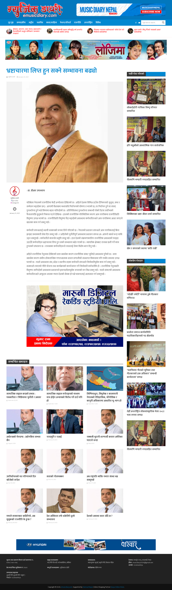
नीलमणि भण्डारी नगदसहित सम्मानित (143, 179)
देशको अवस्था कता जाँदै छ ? (99, 516)
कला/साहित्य (51, 22)
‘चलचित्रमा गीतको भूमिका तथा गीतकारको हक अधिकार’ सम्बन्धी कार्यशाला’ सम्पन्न (142, 373)
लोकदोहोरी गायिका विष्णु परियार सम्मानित (142, 109)
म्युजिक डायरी (11, 77)
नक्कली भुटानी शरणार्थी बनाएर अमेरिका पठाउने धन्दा (105, 438)
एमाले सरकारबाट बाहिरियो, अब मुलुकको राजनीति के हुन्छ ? (20, 517)
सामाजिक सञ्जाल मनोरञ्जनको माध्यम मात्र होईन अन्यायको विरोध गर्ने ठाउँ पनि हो (64, 397)
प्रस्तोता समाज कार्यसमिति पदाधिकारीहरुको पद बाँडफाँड (140, 334)
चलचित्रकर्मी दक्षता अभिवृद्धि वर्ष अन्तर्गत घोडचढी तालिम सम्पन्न (90, 31)
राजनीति (77, 22)
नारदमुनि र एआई (54, 437)
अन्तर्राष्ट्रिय (88, 22)
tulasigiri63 (15, 203)
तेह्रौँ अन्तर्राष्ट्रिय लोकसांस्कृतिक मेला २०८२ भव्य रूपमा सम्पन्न (145, 413)
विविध (98, 22)
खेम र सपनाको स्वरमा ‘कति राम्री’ (142, 248)
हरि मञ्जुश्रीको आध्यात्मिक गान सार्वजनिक (145, 145)
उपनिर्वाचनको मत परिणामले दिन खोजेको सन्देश (21, 478)
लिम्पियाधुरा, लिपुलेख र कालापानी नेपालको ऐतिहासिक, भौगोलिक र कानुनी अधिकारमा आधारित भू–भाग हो (104, 397)
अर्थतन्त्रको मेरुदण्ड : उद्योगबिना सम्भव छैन (23, 438)
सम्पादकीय (21, 22)
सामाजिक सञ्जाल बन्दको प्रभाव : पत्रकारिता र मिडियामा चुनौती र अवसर (23, 395)
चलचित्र (40, 22)
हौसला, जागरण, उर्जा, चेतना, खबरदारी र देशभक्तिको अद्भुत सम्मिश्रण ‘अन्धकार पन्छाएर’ (49, 31)
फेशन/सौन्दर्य (65, 22)
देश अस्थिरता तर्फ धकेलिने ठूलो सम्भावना (61, 517)
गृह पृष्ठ (10, 22)
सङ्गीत (31, 22)
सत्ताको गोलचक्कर (55, 476)
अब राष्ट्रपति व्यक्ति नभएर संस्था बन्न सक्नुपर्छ (102, 478)
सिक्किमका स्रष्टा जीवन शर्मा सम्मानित (144, 214)
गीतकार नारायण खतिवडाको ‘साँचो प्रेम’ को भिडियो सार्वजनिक (131, 31)
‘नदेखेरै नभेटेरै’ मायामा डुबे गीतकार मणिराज (142, 296)
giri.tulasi (15, 201)
